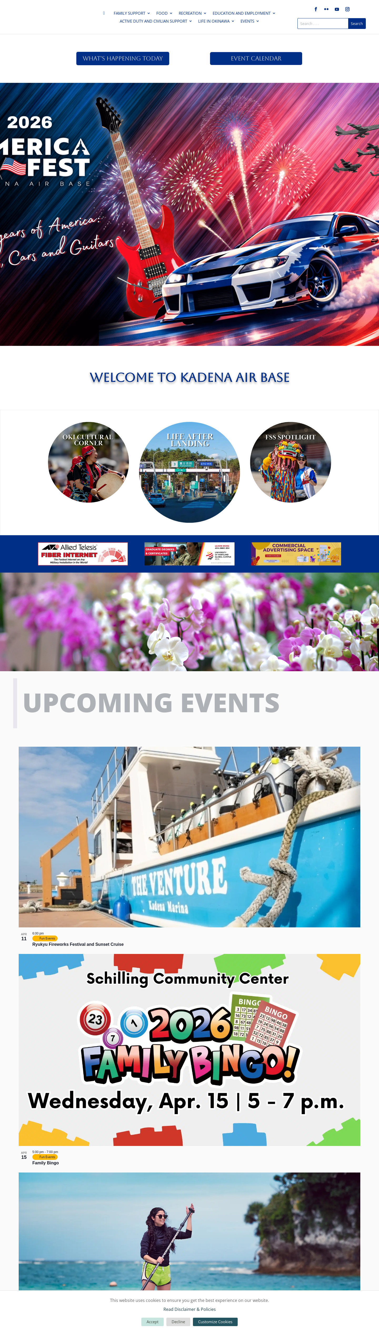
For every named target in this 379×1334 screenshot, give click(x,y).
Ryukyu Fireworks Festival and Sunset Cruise (78, 944)
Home (105, 14)
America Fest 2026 (189, 101)
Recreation (190, 13)
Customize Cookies (215, 1321)
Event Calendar (256, 58)
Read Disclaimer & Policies (189, 1309)
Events (247, 21)
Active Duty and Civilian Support (153, 21)
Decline (178, 1321)
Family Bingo (45, 1163)
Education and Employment (242, 13)
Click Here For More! (189, 121)
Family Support (129, 13)
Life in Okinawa (214, 21)
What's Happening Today (123, 58)
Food (162, 13)
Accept (152, 1321)
